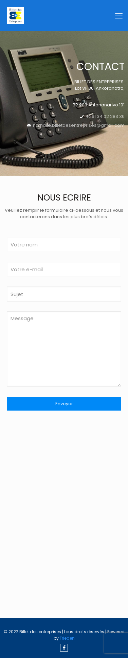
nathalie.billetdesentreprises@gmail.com (79, 125)
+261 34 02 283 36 (105, 116)
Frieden (67, 638)
